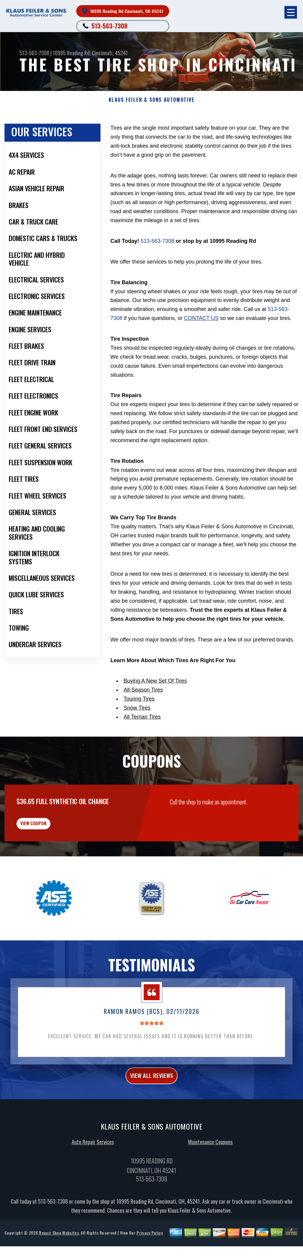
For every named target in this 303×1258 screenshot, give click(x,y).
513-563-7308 (110, 26)
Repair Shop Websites (59, 1250)
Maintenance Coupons (210, 1159)
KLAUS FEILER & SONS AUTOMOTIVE (152, 100)
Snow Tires (137, 708)
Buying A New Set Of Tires (155, 681)
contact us (201, 318)
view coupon (49, 833)
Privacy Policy (149, 1250)
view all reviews (151, 1091)
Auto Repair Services (93, 1159)
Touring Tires (139, 699)
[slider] (152, 1037)
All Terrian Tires (142, 717)
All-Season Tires (143, 690)
